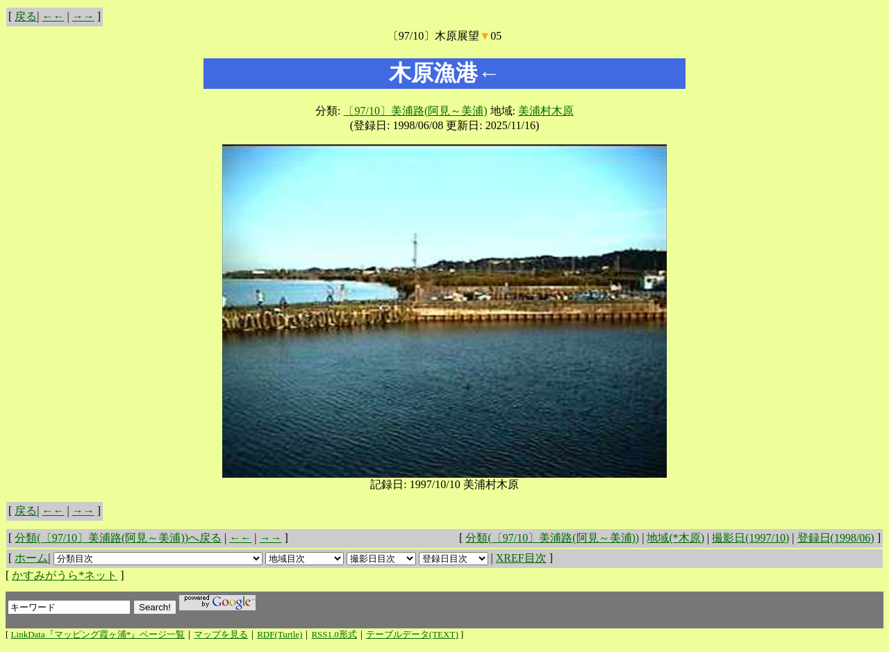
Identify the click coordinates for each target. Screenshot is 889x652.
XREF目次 (521, 558)
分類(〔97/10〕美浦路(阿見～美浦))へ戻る (118, 538)
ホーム (31, 558)
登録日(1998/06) (835, 538)
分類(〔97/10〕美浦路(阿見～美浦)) (552, 538)
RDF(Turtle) (279, 634)
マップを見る (221, 634)
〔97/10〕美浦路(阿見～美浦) (415, 111)
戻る (26, 16)
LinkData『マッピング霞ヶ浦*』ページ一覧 (98, 634)
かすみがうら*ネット (64, 575)
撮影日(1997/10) (750, 538)
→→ (83, 16)
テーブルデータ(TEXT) (412, 634)
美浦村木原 (546, 111)
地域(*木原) (675, 538)
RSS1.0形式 (333, 634)
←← (53, 16)
